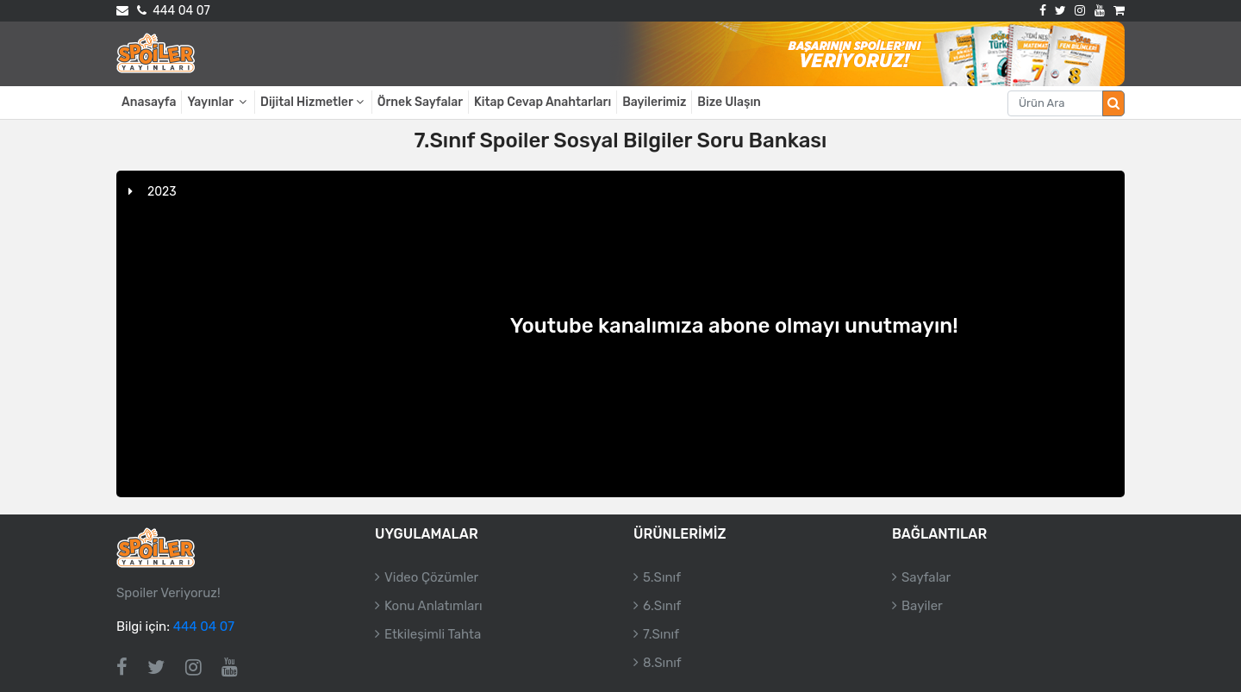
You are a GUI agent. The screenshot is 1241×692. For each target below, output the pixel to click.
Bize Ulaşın (729, 102)
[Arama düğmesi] (1113, 103)
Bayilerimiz (654, 102)
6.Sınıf (662, 606)
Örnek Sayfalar (420, 102)
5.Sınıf (662, 577)
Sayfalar (926, 577)
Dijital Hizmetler (313, 102)
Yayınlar (218, 102)
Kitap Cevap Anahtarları (542, 102)
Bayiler (922, 606)
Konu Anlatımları (433, 606)
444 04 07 (173, 10)
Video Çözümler (431, 577)
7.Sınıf (661, 634)
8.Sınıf (662, 662)
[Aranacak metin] (1055, 103)
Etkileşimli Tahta (432, 634)
